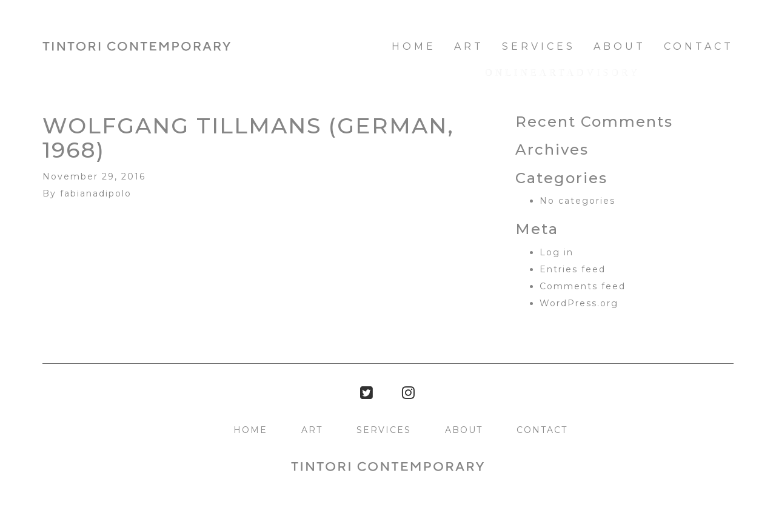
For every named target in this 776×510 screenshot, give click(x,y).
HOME (414, 46)
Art (469, 46)
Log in (557, 252)
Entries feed (573, 269)
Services (538, 46)
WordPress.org (579, 303)
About (620, 46)
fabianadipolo (96, 193)
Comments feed (583, 286)
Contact (699, 46)
